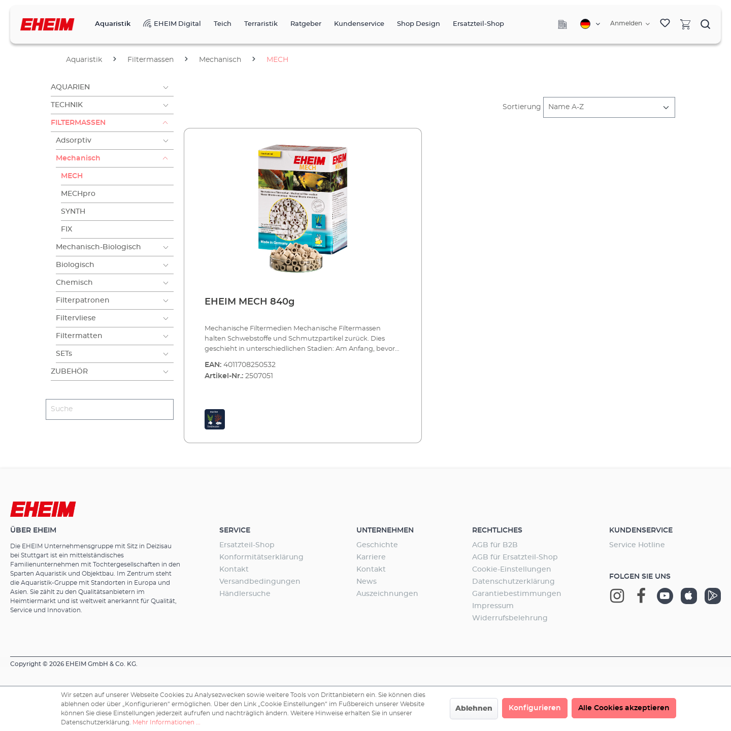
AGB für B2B (495, 545)
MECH (72, 176)
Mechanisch (78, 158)
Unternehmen (385, 530)
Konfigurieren (535, 708)
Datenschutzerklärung (513, 581)
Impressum (493, 606)
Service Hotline (637, 545)
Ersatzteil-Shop (247, 545)
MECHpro (78, 193)
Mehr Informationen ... (166, 722)
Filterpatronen (83, 300)
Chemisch (74, 282)
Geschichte (377, 545)
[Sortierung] (609, 107)
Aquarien (70, 87)
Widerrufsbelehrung (510, 618)
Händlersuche (245, 593)
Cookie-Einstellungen (511, 569)
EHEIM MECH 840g (249, 302)
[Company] (562, 24)
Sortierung (522, 107)
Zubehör (69, 371)
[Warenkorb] (685, 23)
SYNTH (73, 211)
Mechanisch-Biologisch (98, 247)
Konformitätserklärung (261, 557)
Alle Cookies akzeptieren (624, 708)
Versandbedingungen (260, 581)
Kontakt (234, 569)
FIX (66, 229)
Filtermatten (79, 336)
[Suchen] (706, 23)
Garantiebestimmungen (516, 593)
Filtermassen (78, 122)
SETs (64, 353)
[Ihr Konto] (630, 23)
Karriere (371, 557)
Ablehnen (473, 708)
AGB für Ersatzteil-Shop (515, 557)
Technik (67, 105)
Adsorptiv (73, 140)
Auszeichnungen (387, 593)
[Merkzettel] (665, 24)
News (366, 581)
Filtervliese (76, 318)
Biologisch (75, 265)
